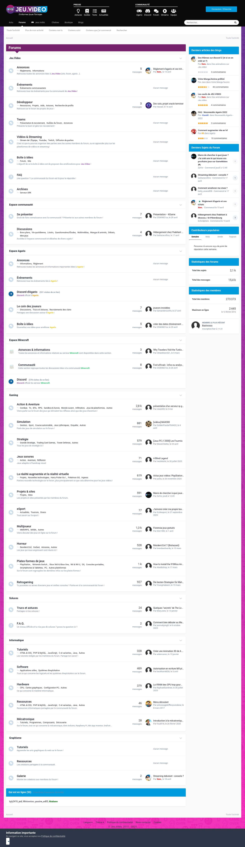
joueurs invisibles (161, 308)
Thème (100, 822)
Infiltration (81, 408)
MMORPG (25, 530)
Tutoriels (23, 649)
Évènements (26, 277)
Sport (32, 425)
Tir (31, 408)
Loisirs (52, 232)
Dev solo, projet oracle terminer (168, 103)
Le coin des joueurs (30, 306)
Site (30, 161)
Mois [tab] (208, 237)
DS (84, 564)
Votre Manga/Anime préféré (211, 79)
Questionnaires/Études (67, 232)
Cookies (157, 822)
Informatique (16, 640)
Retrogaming (26, 582)
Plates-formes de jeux (32, 561)
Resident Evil (27, 547)
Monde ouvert (69, 408)
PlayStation (26, 564)
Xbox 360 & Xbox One (60, 564)
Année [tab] (220, 237)
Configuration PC (52, 688)
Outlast (38, 547)
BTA (36, 408)
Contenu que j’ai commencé (98, 30)
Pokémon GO (75, 477)
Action (24, 460)
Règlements (26, 71)
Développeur (26, 102)
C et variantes (66, 653)
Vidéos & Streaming (30, 136)
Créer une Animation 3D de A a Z (169, 651)
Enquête (75, 425)
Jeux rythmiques (62, 425)
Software (24, 666)
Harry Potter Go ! (60, 477)
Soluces (13, 598)
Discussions (26, 229)
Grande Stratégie (28, 443)
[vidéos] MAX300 (161, 422)
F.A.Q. (22, 623)
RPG (42, 408)
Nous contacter (143, 822)
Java (76, 653)
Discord (23, 379)
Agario (212, 133)
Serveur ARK (27, 193)
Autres (111, 408)
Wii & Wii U (77, 564)
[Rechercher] (199, 22)
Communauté (26, 364)
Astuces (51, 105)
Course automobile (45, 425)
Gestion (24, 425)
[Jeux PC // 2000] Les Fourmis (167, 441)
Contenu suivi (74, 30)
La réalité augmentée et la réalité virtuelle (44, 474)
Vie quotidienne (40, 232)
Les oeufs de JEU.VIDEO (209, 94)
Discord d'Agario (28, 292)
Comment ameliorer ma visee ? (213, 188)
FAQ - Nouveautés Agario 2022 (212, 112)
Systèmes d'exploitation (50, 670)
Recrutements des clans (62, 309)
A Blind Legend (160, 458)
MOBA (35, 530)
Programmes (37, 722)
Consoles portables (96, 564)
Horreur (23, 543)
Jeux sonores (26, 456)
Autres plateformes (59, 568)
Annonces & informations (34, 349)
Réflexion (43, 460)
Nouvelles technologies (40, 477)
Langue (88, 822)
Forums (22, 24)
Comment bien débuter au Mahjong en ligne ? (175, 622)
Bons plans (26, 232)
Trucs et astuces (28, 607)
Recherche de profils (66, 105)
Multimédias (84, 232)
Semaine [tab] (195, 237)
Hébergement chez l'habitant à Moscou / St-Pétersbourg (180, 232)
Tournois (36, 512)
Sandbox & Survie (53, 408)
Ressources (26, 105)
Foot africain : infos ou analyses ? (169, 365)
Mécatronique (27, 719)
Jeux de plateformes (97, 408)
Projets (37, 105)
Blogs (80, 22)
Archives (23, 189)
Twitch (53, 140)
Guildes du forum (55, 123)
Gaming (13, 395)
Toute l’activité (13, 30)
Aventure (33, 460)
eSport (22, 508)
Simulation (25, 421)
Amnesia (47, 547)
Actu (11, 22)
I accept (122, 841)
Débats (113, 232)
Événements (26, 84)
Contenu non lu (55, 30)
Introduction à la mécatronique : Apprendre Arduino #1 (179, 720)
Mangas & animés (100, 232)
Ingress (86, 477)
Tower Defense (65, 443)
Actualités (25, 512)
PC (47, 568)
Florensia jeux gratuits (164, 528)
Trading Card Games (47, 443)
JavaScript (54, 653)
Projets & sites (27, 491)
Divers (44, 512)
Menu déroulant (161, 702)
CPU (23, 688)
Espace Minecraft (19, 340)
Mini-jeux (25, 236)
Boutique (69, 22)
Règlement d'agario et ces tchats (169, 69)
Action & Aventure (29, 404)
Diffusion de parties (66, 140)
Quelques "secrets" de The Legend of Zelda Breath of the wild (182, 608)
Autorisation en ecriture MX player (169, 668)
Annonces (24, 67)
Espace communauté (21, 204)
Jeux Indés (38, 22)
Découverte (63, 722)
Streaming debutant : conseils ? (168, 776)
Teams (22, 119)
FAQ (20, 175)
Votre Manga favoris (220, 82)
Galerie (22, 776)
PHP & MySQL (41, 653)
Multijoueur (25, 526)
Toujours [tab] (232, 237)
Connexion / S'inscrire (221, 9)
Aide (44, 105)
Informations (39, 71)
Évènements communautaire (34, 88)
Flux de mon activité (34, 30)
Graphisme (15, 737)
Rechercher (122, 30)
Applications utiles (29, 670)
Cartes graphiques (35, 688)
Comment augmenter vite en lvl (213, 130)
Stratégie (24, 439)
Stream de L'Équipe (30, 140)
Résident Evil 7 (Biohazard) (166, 545)
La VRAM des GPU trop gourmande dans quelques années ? (182, 684)
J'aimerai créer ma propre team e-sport (172, 509)
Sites (32, 495)
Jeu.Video (15, 58)
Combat (25, 408)
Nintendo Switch (41, 564)
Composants (50, 722)
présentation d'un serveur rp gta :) (169, 406)
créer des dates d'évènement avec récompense (176, 324)
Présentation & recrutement (33, 123)
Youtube (44, 140)
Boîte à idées (26, 157)
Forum (24, 161)
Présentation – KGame (164, 214)
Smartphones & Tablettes (32, 568)
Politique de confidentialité (120, 822)
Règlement (39, 263)
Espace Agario (17, 251)
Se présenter (26, 214)
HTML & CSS (27, 653)
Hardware (24, 684)
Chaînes (55, 22)
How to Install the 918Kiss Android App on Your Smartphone (182, 564)
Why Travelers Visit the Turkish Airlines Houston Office (179, 350)
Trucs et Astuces (41, 309)
